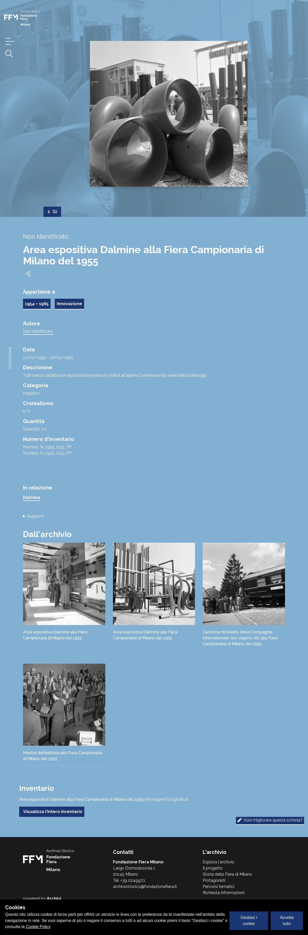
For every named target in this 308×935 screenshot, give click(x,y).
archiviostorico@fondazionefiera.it (145, 886)
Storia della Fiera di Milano (227, 874)
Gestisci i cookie (249, 920)
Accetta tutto (286, 920)
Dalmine (31, 497)
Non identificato (38, 331)
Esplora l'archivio (218, 862)
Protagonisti (214, 880)
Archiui (54, 898)
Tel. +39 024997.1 (129, 880)
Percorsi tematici (218, 886)
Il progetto (213, 868)
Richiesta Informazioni (223, 892)
